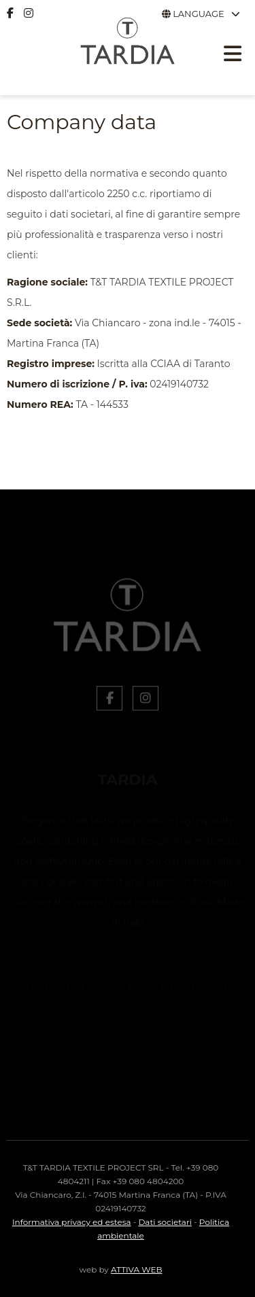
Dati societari (164, 1222)
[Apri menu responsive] (232, 56)
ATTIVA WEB (136, 1269)
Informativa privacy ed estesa (71, 1222)
